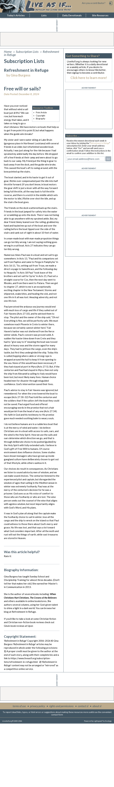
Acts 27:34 (50, 411)
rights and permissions (61, 706)
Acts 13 (23, 258)
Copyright (40, 115)
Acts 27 (29, 245)
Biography (40, 118)
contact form (57, 714)
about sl (97, 706)
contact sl (83, 706)
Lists (44, 15)
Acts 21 (43, 276)
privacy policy (37, 706)
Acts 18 (24, 272)
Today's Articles (16, 15)
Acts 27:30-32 (19, 397)
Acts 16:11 (9, 265)
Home (8, 51)
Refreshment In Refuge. (24, 611)
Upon (30, 625)
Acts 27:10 (23, 313)
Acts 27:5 (43, 366)
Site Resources (100, 15)
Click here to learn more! (88, 78)
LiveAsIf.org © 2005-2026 (12, 721)
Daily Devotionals (72, 15)
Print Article (41, 112)
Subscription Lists (27, 51)
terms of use (19, 706)
